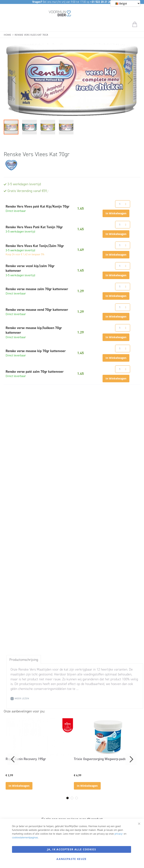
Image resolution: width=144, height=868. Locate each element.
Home (7, 34)
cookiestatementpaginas (25, 837)
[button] (11, 80)
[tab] (24, 659)
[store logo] (59, 14)
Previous (13, 759)
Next (130, 759)
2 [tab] (72, 798)
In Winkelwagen (19, 785)
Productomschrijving (23, 659)
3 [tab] (76, 798)
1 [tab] (67, 798)
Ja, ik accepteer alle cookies (71, 849)
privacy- (119, 834)
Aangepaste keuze (71, 859)
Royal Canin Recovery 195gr (26, 759)
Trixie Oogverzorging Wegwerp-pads (100, 759)
